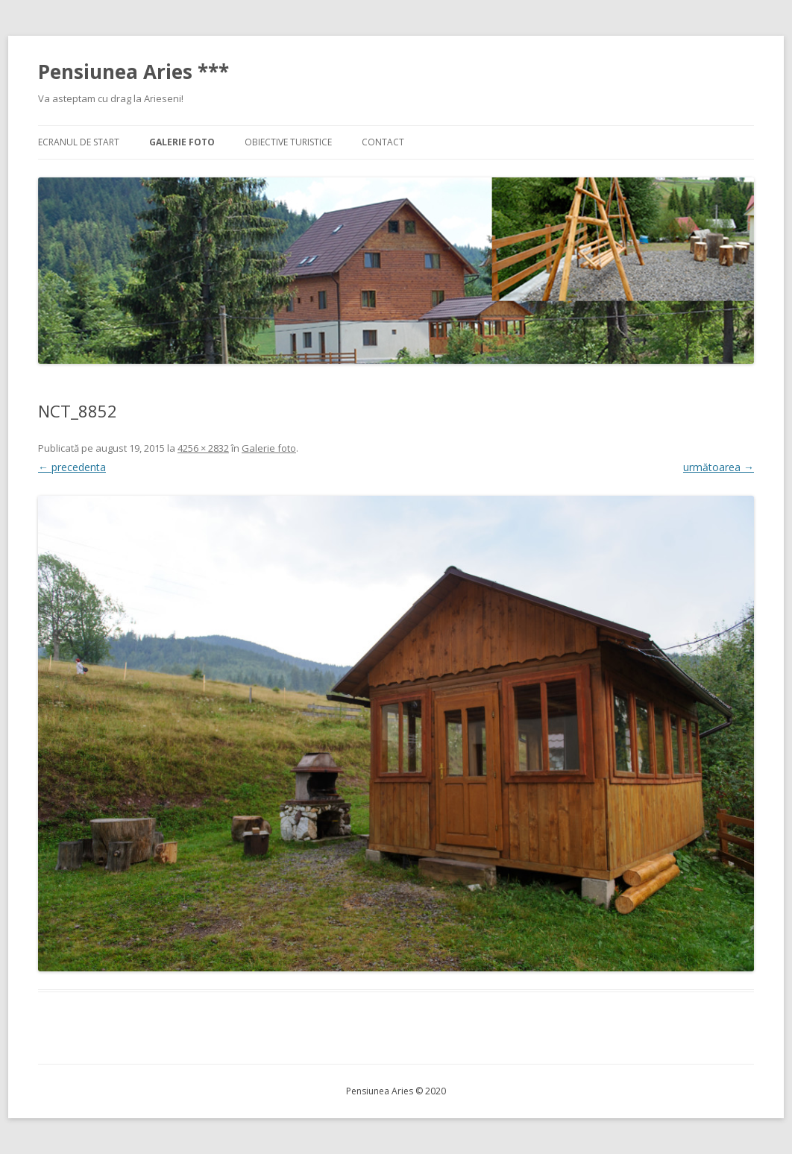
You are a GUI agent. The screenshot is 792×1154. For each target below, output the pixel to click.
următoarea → (718, 467)
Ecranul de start (78, 142)
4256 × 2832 (203, 448)
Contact (383, 142)
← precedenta (72, 467)
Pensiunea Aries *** (133, 71)
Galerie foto (182, 142)
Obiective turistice (288, 142)
